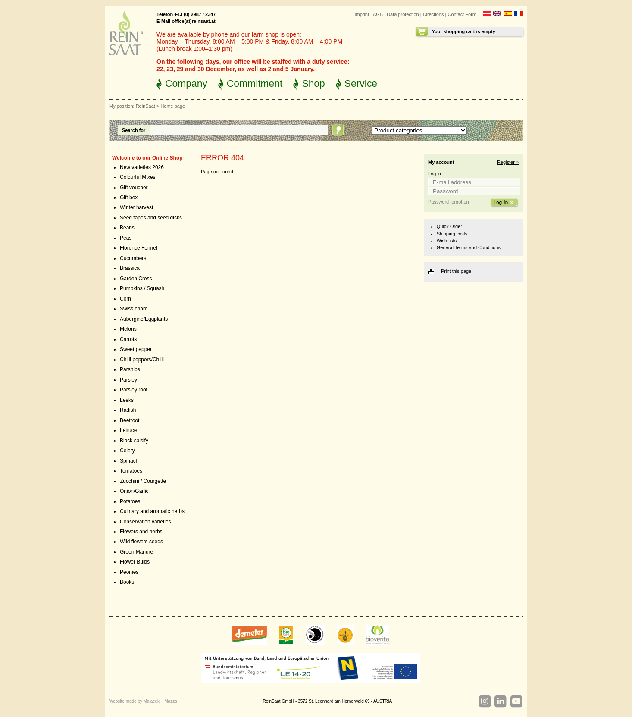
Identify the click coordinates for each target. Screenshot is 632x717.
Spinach (129, 461)
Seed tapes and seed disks (151, 218)
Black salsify (134, 441)
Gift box (129, 197)
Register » (508, 162)
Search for (133, 130)
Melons (128, 329)
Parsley (128, 380)
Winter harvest (136, 207)
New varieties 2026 (142, 167)
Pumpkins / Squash (142, 288)
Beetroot (129, 420)
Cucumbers (133, 258)
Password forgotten (448, 201)
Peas (125, 238)
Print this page (456, 271)
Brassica (130, 268)
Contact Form (461, 14)
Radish (128, 410)
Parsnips (130, 369)
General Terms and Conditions (469, 247)
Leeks (127, 400)
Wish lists (447, 240)
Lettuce (128, 430)
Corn (125, 299)
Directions (433, 14)
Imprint (361, 14)
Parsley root (133, 390)
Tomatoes (131, 471)
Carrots (128, 339)
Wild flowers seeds (141, 542)
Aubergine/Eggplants (144, 319)
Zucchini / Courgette (143, 481)
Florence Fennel (138, 248)
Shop (313, 83)
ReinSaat (145, 106)
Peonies (129, 572)
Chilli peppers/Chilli (142, 360)
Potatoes (130, 501)
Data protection (403, 14)
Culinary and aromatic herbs (152, 511)
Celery (127, 451)
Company (186, 83)
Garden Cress (136, 279)
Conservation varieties (145, 522)
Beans (127, 228)
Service (360, 83)
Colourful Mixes (138, 177)
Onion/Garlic (134, 491)
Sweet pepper (136, 349)
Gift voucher (134, 188)
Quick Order (449, 226)
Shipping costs (452, 233)
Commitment (255, 83)
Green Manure (136, 552)
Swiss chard (134, 309)
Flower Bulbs (135, 562)
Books (127, 582)
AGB (378, 14)
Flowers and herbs (141, 532)
